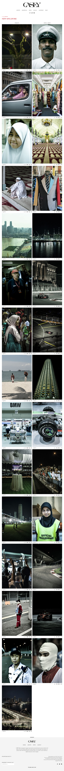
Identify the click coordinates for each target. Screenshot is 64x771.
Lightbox (41, 10)
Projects (17, 23)
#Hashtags (24, 10)
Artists (18, 10)
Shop (46, 10)
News (30, 10)
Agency (35, 10)
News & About (47, 23)
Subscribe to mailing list (7, 762)
